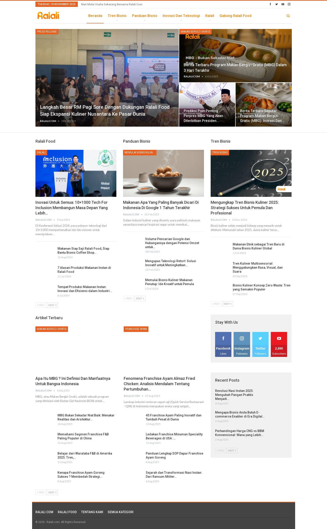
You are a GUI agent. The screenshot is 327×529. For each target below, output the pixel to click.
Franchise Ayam (136, 329)
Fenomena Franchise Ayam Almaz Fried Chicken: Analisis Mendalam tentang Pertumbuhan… (159, 383)
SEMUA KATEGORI (121, 512)
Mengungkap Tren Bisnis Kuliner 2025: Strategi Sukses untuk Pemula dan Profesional (245, 207)
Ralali (209, 16)
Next (52, 305)
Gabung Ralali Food (235, 16)
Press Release (47, 31)
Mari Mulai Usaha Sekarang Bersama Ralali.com (111, 4)
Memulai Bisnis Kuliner (140, 152)
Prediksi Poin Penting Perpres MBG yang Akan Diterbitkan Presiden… (203, 116)
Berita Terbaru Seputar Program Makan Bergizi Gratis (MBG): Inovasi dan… (262, 116)
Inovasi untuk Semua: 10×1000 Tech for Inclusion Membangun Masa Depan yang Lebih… (71, 207)
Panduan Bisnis (144, 16)
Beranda (95, 16)
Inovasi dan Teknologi (181, 16)
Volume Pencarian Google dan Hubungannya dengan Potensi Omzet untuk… (172, 243)
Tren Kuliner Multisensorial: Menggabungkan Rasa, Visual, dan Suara (258, 267)
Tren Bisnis (117, 16)
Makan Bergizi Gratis (195, 31)
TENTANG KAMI (92, 512)
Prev (41, 305)
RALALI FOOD (67, 512)
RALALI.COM (44, 512)
